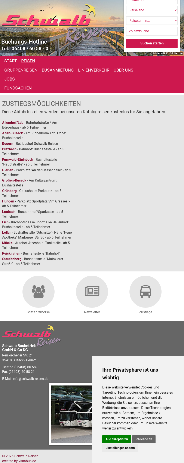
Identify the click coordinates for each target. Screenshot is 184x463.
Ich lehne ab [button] (144, 439)
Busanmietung (93, 60)
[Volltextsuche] (152, 31)
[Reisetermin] (152, 20)
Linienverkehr (128, 60)
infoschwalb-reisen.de (30, 361)
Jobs (9, 70)
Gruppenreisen (56, 60)
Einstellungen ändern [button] (120, 448)
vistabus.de (27, 443)
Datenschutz (73, 452)
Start (10, 60)
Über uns (158, 60)
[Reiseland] (152, 10)
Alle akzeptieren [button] (117, 439)
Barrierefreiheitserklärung (42, 452)
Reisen (28, 60)
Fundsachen (32, 70)
